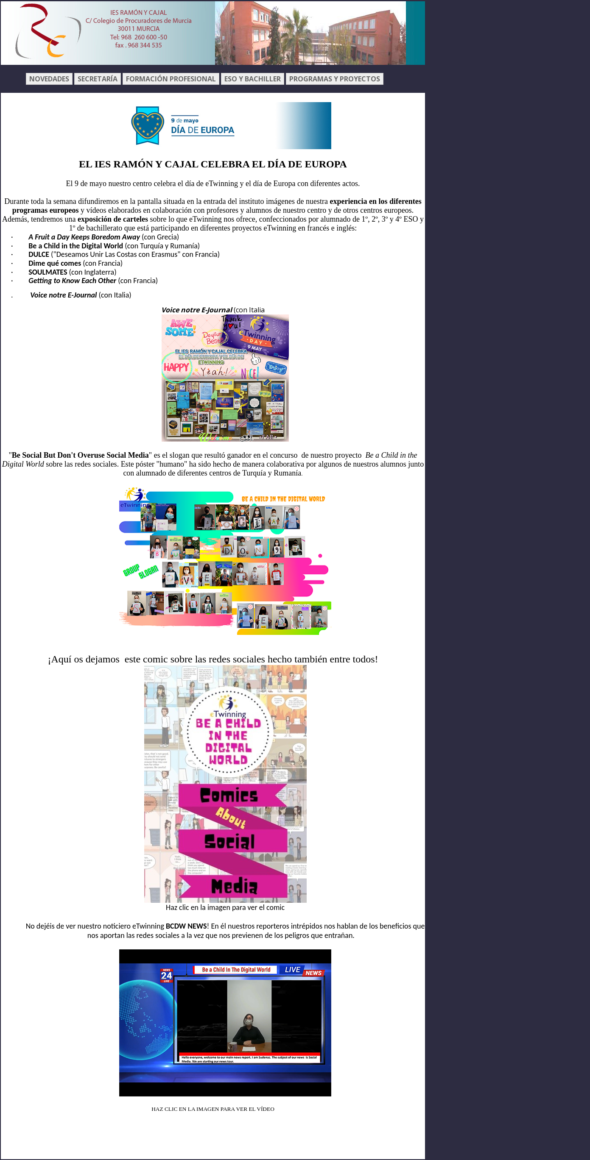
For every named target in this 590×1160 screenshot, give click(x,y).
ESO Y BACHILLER (252, 78)
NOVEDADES (49, 78)
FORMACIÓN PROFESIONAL (171, 78)
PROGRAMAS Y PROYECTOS (334, 78)
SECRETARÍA (97, 78)
